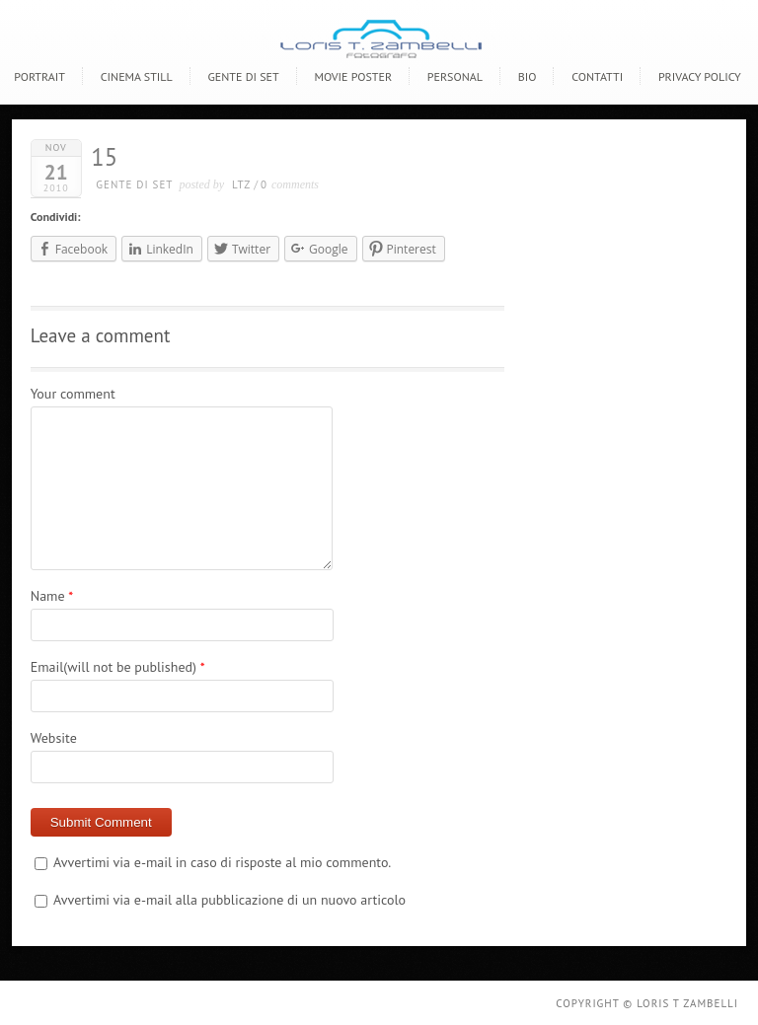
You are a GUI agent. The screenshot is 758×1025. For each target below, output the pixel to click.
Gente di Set (242, 76)
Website (54, 738)
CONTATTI (597, 76)
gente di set (134, 184)
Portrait (39, 76)
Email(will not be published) (113, 667)
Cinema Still (137, 76)
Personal (455, 76)
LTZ (241, 184)
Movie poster (353, 76)
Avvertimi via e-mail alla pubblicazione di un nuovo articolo (229, 900)
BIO (527, 76)
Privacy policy (699, 76)
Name (48, 596)
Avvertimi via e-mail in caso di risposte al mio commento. (222, 862)
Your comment (73, 394)
